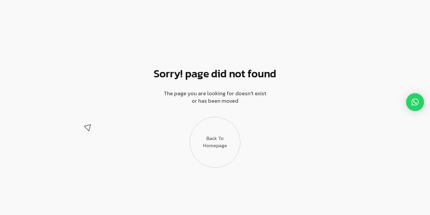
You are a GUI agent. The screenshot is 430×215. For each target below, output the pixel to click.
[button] (415, 102)
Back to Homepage (215, 142)
